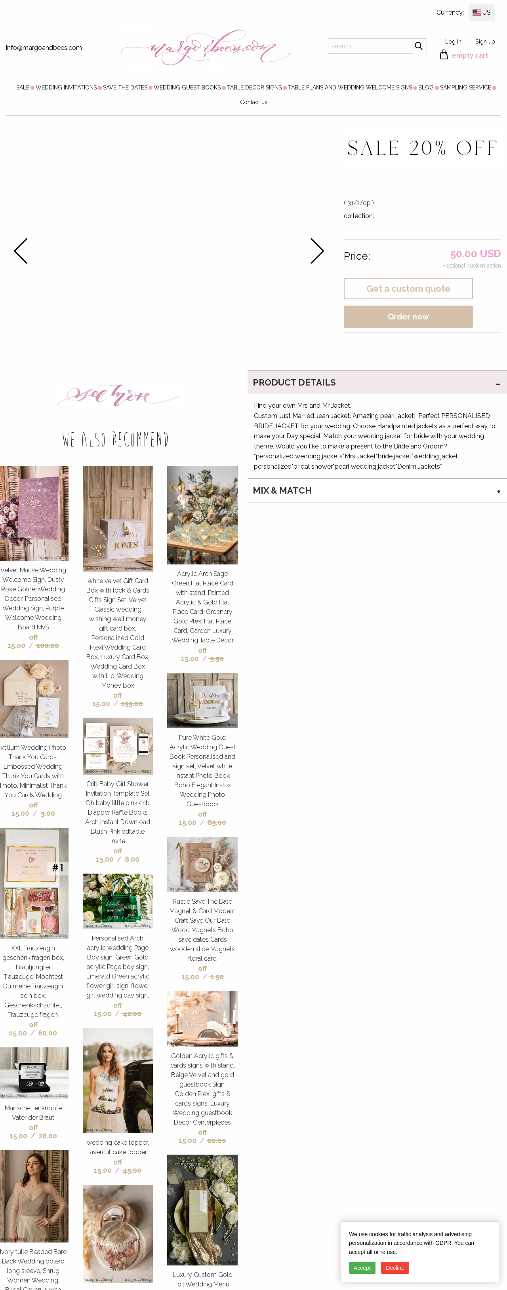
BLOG (426, 87)
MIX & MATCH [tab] (282, 490)
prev (20, 251)
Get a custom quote (408, 288)
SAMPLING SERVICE (465, 87)
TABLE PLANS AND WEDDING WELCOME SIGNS (350, 87)
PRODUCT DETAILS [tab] (294, 382)
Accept (362, 1268)
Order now (408, 316)
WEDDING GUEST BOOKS (187, 87)
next (317, 251)
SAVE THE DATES (125, 87)
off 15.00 (23, 641)
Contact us (253, 102)
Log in (453, 41)
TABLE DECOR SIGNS (254, 87)
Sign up (485, 41)
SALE (22, 87)
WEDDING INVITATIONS (66, 87)
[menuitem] (22, 87)
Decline (395, 1268)
